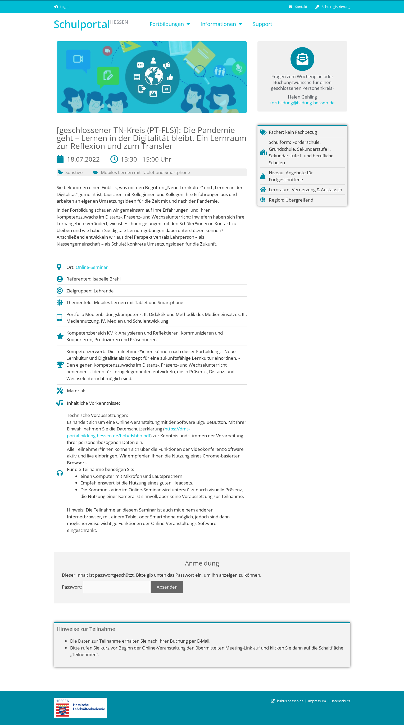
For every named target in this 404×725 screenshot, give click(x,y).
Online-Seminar (92, 267)
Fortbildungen (170, 24)
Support (262, 24)
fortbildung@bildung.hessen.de (302, 103)
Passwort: (106, 587)
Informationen (221, 24)
